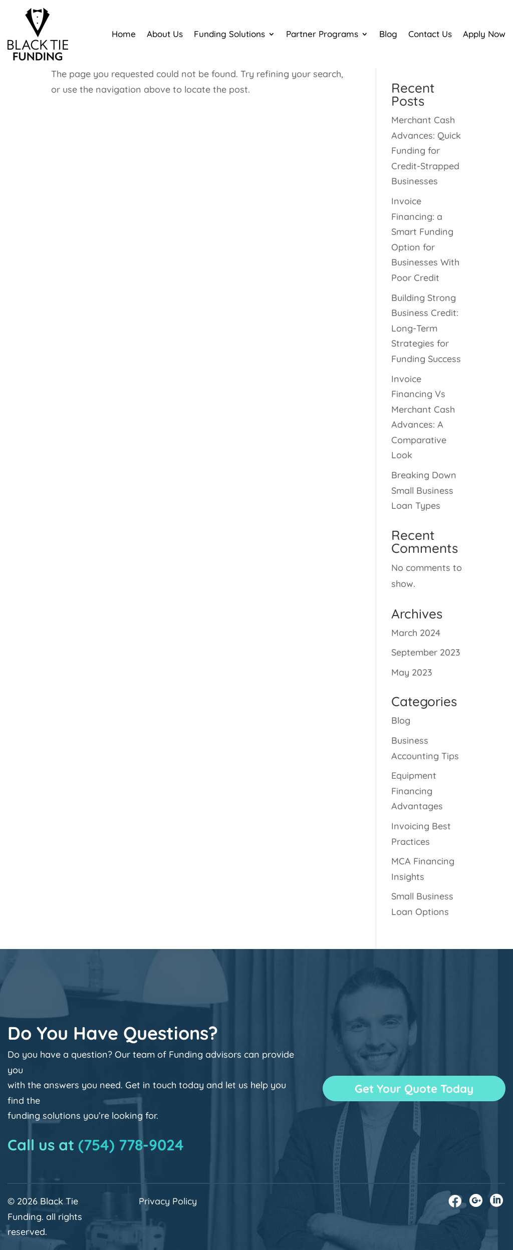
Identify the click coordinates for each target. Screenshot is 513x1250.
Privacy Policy (168, 1201)
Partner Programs (322, 34)
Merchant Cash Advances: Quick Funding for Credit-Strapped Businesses (426, 150)
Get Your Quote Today (414, 1088)
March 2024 (415, 633)
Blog (388, 34)
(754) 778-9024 (131, 1144)
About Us (165, 34)
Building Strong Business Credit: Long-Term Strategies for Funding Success (426, 328)
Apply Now (484, 34)
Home (124, 34)
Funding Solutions (229, 34)
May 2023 (411, 672)
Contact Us (430, 34)
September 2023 (425, 652)
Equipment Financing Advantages (417, 791)
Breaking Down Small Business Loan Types (423, 490)
